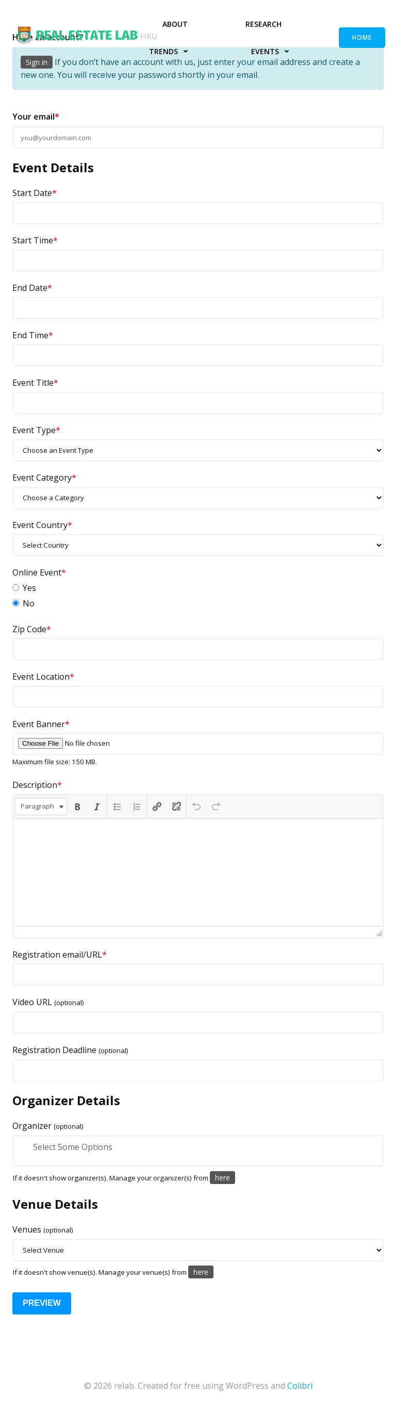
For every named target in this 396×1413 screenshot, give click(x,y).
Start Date (34, 193)
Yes (24, 588)
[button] (41, 806)
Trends (171, 51)
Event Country (42, 525)
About (175, 24)
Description (37, 785)
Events (272, 51)
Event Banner (41, 724)
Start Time (35, 240)
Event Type (36, 430)
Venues (42, 1229)
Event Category (44, 477)
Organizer (48, 1125)
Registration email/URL (59, 954)
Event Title (35, 382)
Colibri (299, 1385)
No (23, 603)
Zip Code (31, 629)
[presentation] (41, 806)
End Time (32, 335)
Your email (35, 116)
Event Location (43, 676)
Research (263, 24)
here (222, 1177)
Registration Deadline (70, 1050)
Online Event (39, 572)
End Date (32, 287)
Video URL (48, 1002)
